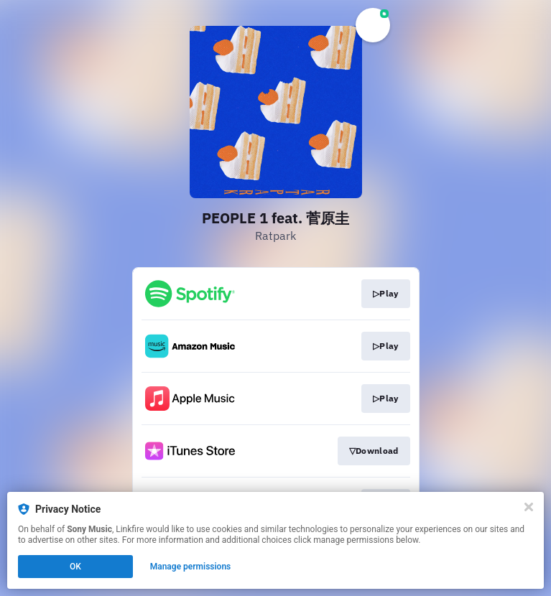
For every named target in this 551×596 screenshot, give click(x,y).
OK (75, 567)
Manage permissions (190, 567)
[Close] (528, 506)
